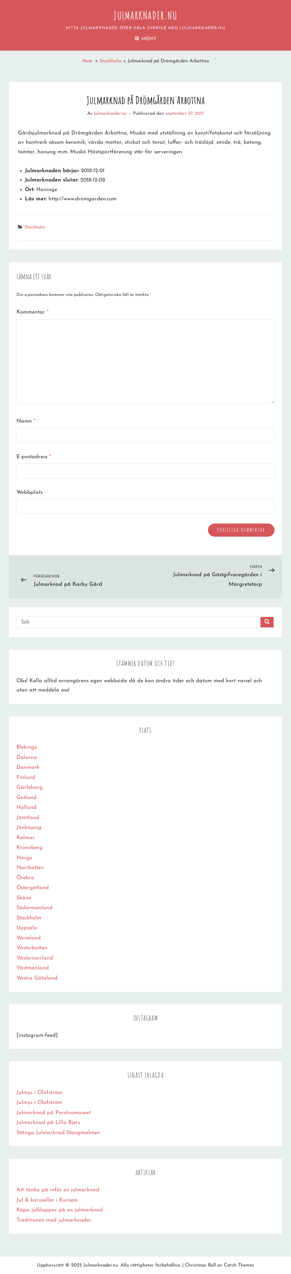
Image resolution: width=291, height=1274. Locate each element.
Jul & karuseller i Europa (47, 1200)
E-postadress (33, 457)
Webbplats (29, 492)
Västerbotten (31, 948)
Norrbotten (30, 868)
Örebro (25, 878)
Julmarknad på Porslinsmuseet (53, 1113)
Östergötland (32, 888)
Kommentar (32, 312)
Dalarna (26, 757)
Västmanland (32, 968)
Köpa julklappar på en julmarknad (59, 1210)
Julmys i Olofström (39, 1093)
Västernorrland (34, 958)
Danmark (28, 767)
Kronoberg (29, 848)
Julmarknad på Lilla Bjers (48, 1122)
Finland (25, 777)
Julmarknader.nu (145, 15)
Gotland (26, 798)
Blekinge (26, 747)
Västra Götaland (37, 978)
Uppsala (26, 928)
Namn (25, 421)
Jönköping (28, 827)
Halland (26, 807)
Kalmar (25, 838)
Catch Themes (239, 1265)
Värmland (28, 938)
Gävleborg (29, 787)
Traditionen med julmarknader (53, 1220)
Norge (24, 858)
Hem (88, 61)
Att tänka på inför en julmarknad (57, 1190)
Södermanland (34, 908)
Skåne (23, 898)
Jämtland (27, 818)
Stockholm (110, 61)
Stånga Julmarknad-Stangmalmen (58, 1133)
